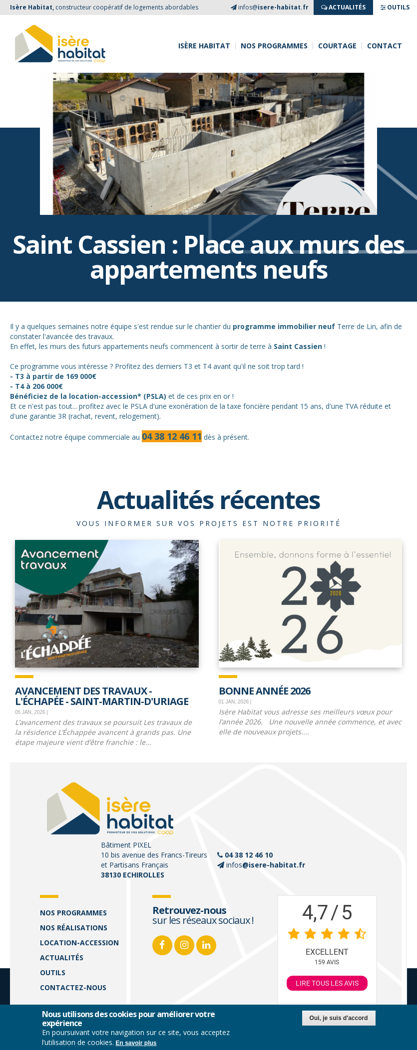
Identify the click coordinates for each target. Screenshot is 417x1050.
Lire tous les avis (327, 983)
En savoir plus (136, 1044)
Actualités (61, 957)
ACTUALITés (343, 7)
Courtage (337, 45)
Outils (52, 972)
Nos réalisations (73, 927)
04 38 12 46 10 (249, 855)
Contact (384, 45)
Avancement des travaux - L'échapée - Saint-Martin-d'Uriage (101, 695)
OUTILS (395, 7)
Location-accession (79, 942)
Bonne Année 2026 (264, 690)
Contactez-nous (73, 987)
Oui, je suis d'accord (339, 1019)
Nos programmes (274, 45)
